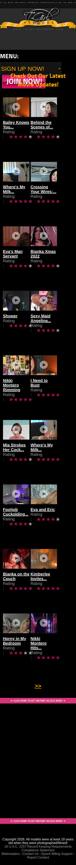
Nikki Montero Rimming (16, 388)
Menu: (9, 56)
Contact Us (30, 854)
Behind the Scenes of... (50, 130)
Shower (10, 322)
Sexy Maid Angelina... (49, 324)
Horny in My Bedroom (14, 646)
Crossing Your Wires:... (52, 195)
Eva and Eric (51, 515)
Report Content (38, 857)
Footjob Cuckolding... (15, 517)
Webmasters (11, 854)
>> (38, 686)
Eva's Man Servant (12, 259)
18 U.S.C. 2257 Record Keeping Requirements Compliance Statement (38, 848)
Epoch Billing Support (57, 854)
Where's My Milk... (14, 195)
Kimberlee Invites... (48, 582)
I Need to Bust (52, 386)
